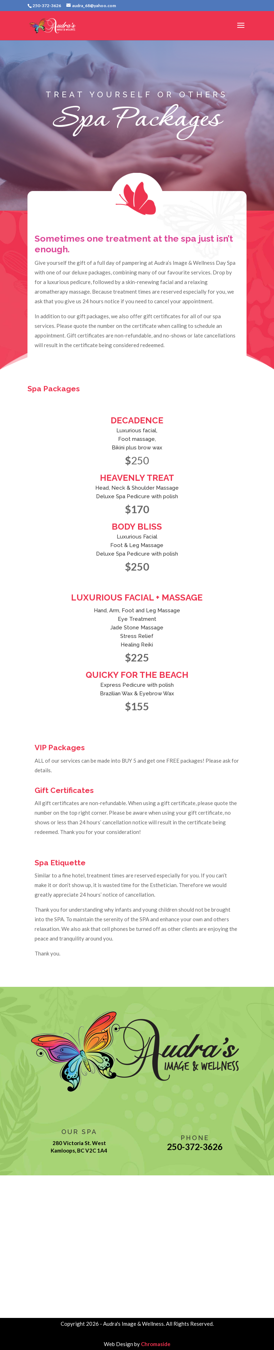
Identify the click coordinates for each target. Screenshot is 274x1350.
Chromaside (156, 1344)
